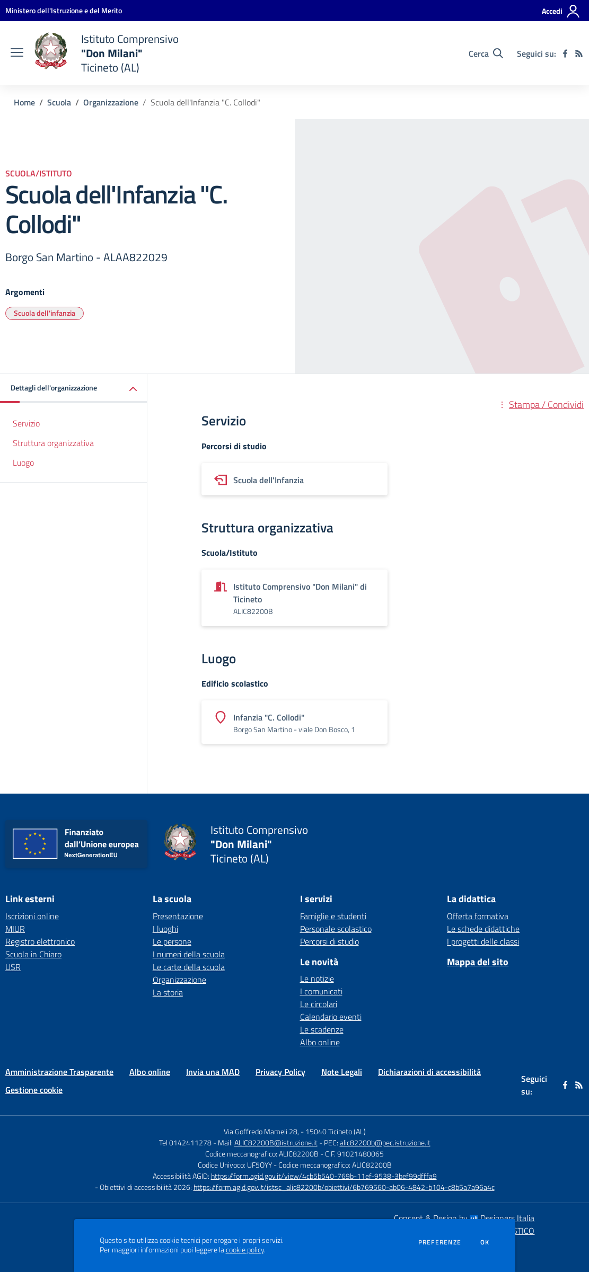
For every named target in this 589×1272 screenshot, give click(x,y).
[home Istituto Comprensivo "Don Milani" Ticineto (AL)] (106, 53)
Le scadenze (322, 1029)
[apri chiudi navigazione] (17, 53)
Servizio (26, 423)
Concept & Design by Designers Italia (464, 1218)
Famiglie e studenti (333, 916)
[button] (73, 388)
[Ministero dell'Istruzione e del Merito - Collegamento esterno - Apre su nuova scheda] (63, 10)
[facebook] (565, 53)
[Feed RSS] (579, 53)
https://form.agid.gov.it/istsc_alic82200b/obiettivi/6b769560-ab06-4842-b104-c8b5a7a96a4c (344, 1187)
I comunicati (321, 991)
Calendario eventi (331, 1016)
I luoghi (165, 928)
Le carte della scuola (189, 966)
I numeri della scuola (189, 954)
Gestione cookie (34, 1089)
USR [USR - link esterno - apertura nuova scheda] (13, 966)
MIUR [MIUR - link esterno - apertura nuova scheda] (15, 928)
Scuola (59, 102)
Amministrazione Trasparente (59, 1071)
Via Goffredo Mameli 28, (261, 1131)
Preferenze (439, 1242)
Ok (485, 1242)
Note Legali (341, 1071)
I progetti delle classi (483, 941)
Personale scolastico (336, 928)
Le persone (172, 941)
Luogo (23, 462)
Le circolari (318, 1004)
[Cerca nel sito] (485, 53)
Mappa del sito (477, 962)
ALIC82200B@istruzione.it (276, 1142)
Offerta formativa (477, 916)
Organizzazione (110, 102)
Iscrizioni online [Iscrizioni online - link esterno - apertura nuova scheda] (32, 916)
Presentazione (178, 916)
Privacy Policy (280, 1071)
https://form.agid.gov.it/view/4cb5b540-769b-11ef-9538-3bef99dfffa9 (324, 1175)
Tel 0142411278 (185, 1142)
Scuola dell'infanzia (44, 312)
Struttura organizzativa (53, 443)
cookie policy (245, 1250)
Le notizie (317, 978)
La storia (168, 992)
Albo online (320, 1042)
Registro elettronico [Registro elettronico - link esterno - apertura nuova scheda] (40, 941)
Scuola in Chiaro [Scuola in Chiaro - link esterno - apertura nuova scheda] (33, 954)
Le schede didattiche (483, 928)
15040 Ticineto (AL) (335, 1131)
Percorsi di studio (329, 941)
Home (24, 102)
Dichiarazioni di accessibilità (429, 1071)
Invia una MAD (213, 1071)
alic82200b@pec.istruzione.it (385, 1142)
